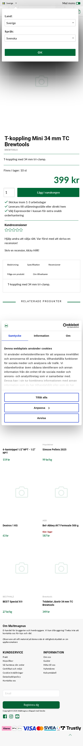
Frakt (5, 657)
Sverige (10, 3)
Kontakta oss (9, 680)
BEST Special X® (13, 601)
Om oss (47, 657)
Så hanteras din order (13, 664)
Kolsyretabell (50, 672)
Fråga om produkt (15, 274)
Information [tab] (41, 335)
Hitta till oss (49, 664)
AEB (45, 520)
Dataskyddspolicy (12, 676)
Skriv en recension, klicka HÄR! (22, 250)
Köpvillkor (8, 660)
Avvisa (41, 418)
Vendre (42, 711)
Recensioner (54, 264)
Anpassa (42, 407)
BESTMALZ (8, 596)
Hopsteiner (48, 444)
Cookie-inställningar (13, 672)
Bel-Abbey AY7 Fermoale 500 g (60, 525)
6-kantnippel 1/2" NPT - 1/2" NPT (19, 451)
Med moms (71, 4)
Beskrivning (12, 264)
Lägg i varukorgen (48, 192)
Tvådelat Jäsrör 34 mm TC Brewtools (58, 603)
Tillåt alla (41, 397)
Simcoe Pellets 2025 (54, 449)
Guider (46, 660)
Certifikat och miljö (12, 668)
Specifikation (33, 264)
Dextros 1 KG (10, 525)
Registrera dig (31, 704)
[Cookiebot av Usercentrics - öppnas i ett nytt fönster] (63, 325)
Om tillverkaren (40, 274)
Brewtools (11, 150)
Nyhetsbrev (49, 668)
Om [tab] (68, 335)
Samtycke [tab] (14, 335)
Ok (40, 52)
